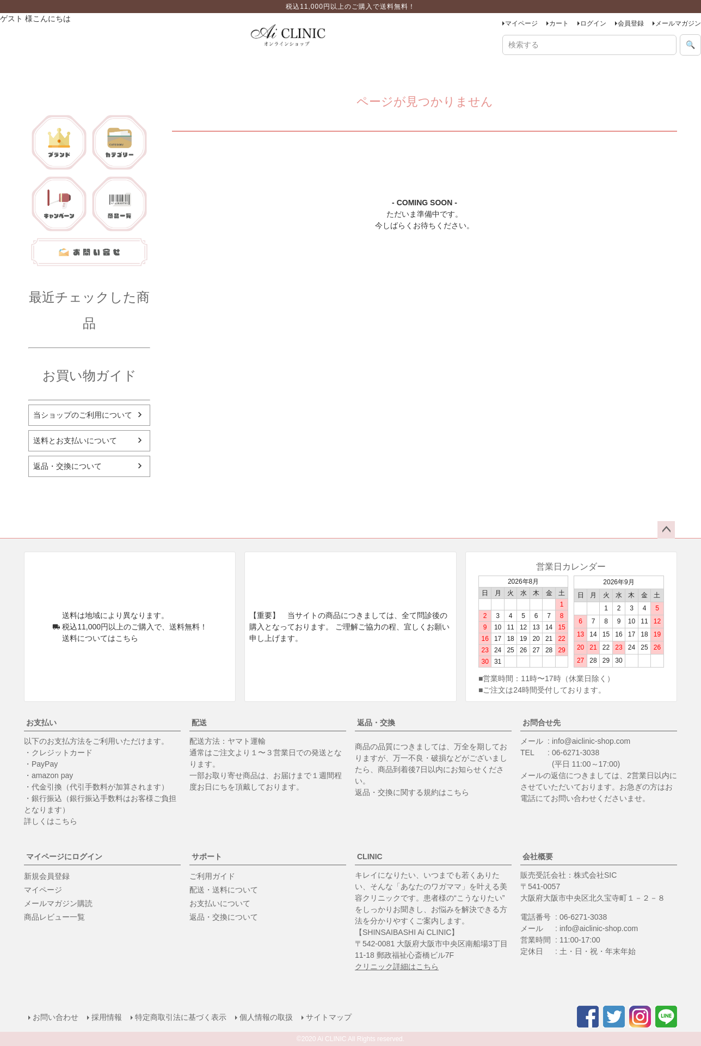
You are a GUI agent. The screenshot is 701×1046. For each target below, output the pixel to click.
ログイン (593, 23)
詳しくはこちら (50, 821)
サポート (207, 856)
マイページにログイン (64, 856)
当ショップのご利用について (82, 415)
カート (559, 23)
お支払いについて (219, 903)
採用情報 (106, 1017)
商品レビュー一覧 (54, 917)
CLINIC (370, 856)
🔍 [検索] (690, 44)
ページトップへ (666, 530)
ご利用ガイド (212, 876)
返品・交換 (376, 722)
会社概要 (537, 856)
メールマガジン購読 (58, 903)
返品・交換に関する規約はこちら (412, 792)
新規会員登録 (47, 876)
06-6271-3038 (575, 752)
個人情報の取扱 (266, 1017)
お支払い (41, 722)
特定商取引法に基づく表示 (180, 1017)
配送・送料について (223, 889)
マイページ (521, 23)
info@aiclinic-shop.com (591, 741)
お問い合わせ (55, 1017)
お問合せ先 (541, 722)
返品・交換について (67, 466)
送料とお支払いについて (75, 440)
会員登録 (631, 23)
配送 (199, 722)
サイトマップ (329, 1017)
